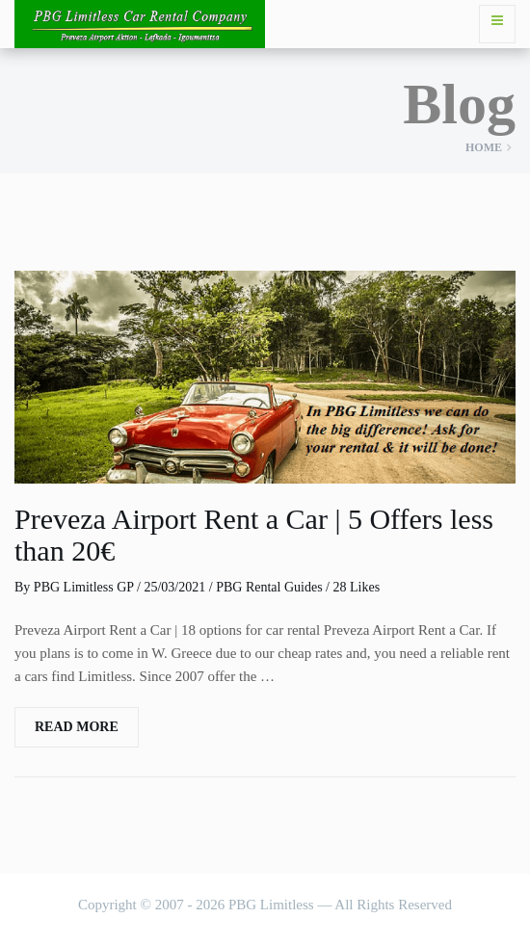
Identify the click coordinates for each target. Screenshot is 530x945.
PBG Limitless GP (84, 587)
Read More (77, 727)
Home (483, 147)
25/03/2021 (174, 587)
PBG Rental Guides (269, 587)
